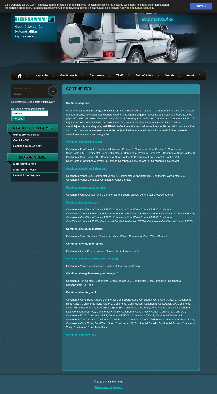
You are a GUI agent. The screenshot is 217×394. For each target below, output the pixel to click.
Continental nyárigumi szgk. (83, 141)
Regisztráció (18, 101)
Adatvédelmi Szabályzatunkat (137, 7)
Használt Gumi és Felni (27, 145)
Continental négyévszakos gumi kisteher (91, 258)
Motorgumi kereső (24, 163)
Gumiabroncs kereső (26, 134)
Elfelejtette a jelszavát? (41, 101)
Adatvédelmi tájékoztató (108, 387)
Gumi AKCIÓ (21, 140)
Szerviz (169, 75)
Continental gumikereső (81, 334)
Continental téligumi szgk (82, 202)
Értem (201, 6)
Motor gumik (32, 157)
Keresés (18, 118)
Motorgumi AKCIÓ (24, 169)
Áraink (190, 75)
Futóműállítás (144, 75)
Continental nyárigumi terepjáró (86, 187)
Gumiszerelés (69, 75)
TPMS (120, 75)
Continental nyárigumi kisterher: (86, 168)
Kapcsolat (42, 75)
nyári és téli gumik (32, 128)
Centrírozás (97, 75)
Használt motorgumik (26, 175)
